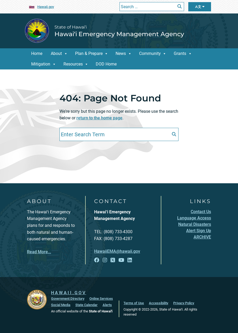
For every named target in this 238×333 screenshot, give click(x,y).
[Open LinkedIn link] (129, 260)
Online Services (101, 299)
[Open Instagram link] (105, 260)
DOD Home (106, 64)
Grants (180, 53)
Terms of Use (133, 303)
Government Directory (67, 299)
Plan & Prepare (89, 53)
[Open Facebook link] (96, 260)
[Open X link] (113, 260)
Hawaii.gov (45, 7)
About (56, 53)
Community (150, 53)
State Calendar (86, 305)
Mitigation (40, 64)
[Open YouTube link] (121, 260)
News (121, 53)
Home (36, 53)
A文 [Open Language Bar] (199, 7)
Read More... (39, 251)
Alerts (107, 305)
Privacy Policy (183, 303)
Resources (73, 64)
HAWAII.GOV (68, 292)
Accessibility (158, 303)
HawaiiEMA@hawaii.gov (117, 251)
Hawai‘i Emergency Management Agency (119, 34)
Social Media (60, 305)
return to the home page (99, 117)
